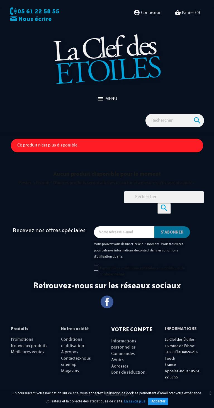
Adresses (119, 366)
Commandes (123, 353)
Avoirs (117, 360)
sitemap (68, 364)
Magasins (70, 371)
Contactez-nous (76, 358)
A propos (69, 352)
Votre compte (131, 329)
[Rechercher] (174, 121)
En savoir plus (134, 401)
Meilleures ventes (27, 352)
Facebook (107, 302)
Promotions (22, 339)
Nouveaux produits (29, 346)
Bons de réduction (128, 372)
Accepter (158, 401)
